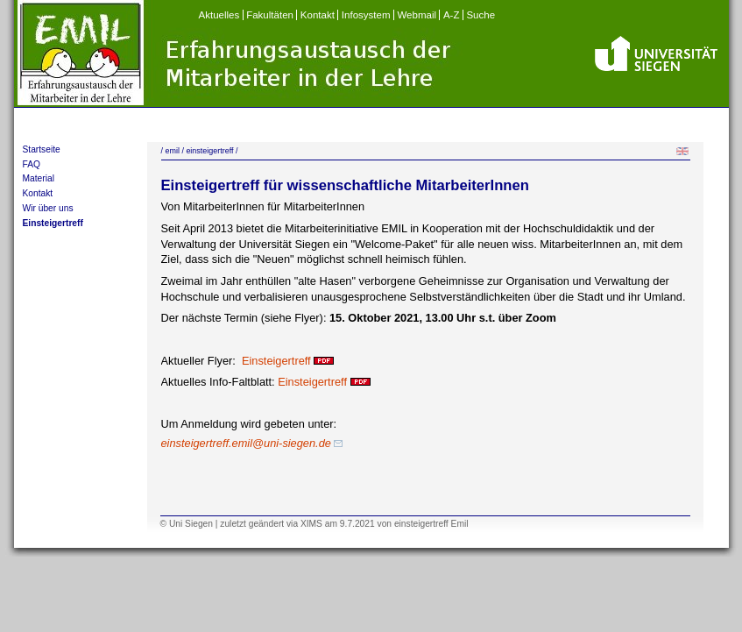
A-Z (451, 15)
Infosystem (366, 15)
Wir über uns (48, 208)
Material (38, 178)
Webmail (416, 15)
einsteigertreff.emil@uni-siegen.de (252, 443)
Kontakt (317, 15)
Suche (480, 15)
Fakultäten (269, 15)
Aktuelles (219, 15)
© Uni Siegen (186, 524)
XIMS (311, 524)
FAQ (31, 164)
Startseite (41, 149)
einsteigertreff (209, 150)
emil (172, 150)
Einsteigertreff (53, 223)
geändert (266, 524)
